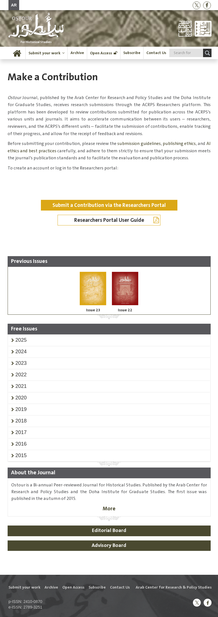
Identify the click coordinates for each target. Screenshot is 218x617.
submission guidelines (138, 143)
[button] (21, 340)
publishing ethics (179, 143)
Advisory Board (109, 545)
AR (14, 5)
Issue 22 (125, 310)
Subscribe (131, 53)
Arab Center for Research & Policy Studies (174, 587)
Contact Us (156, 53)
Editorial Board (109, 530)
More (109, 508)
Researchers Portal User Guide (116, 220)
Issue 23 (93, 310)
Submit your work (44, 53)
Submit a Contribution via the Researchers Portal (109, 205)
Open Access (101, 53)
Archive (77, 53)
